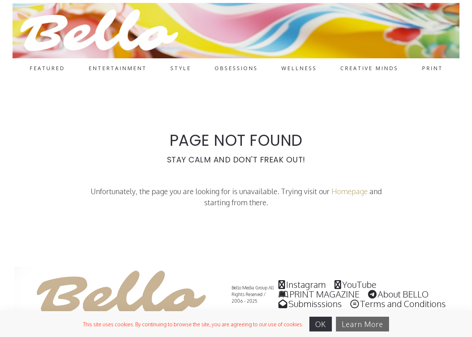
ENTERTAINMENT (117, 68)
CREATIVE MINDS (369, 68)
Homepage (350, 191)
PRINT (432, 68)
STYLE (180, 68)
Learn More (362, 324)
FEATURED (47, 68)
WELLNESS (299, 68)
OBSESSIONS (236, 68)
